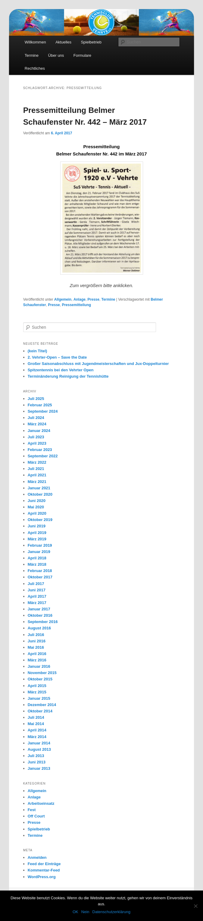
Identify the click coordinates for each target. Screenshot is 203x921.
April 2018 (37, 558)
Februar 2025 (40, 405)
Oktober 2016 (40, 615)
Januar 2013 (39, 768)
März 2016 (37, 660)
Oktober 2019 (40, 519)
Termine (32, 55)
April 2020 (37, 513)
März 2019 (37, 539)
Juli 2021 (36, 468)
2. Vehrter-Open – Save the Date (57, 357)
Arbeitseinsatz (41, 803)
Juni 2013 (36, 762)
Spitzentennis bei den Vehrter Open (61, 370)
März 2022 (37, 462)
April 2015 (37, 685)
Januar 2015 (39, 698)
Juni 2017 (36, 590)
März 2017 (37, 602)
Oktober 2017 (40, 577)
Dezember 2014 (42, 704)
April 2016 (37, 653)
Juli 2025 (36, 398)
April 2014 (37, 730)
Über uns (56, 55)
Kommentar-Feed (44, 870)
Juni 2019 (36, 526)
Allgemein (62, 299)
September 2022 (43, 456)
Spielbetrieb (91, 42)
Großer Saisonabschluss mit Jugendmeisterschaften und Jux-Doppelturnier (98, 363)
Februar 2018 (40, 570)
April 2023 (37, 443)
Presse (93, 299)
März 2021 (37, 481)
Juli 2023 (36, 437)
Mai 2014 (36, 723)
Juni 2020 (36, 500)
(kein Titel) (37, 351)
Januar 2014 (39, 743)
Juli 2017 (36, 583)
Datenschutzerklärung (111, 912)
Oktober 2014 (40, 711)
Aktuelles (63, 42)
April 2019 (37, 532)
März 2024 (37, 424)
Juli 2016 (36, 634)
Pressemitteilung (76, 305)
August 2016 (39, 628)
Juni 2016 (36, 641)
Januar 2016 (39, 666)
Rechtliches (35, 68)
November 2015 (42, 672)
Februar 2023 (40, 449)
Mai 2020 (36, 507)
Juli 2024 (36, 417)
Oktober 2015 (40, 679)
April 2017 (37, 596)
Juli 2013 (36, 755)
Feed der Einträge (44, 864)
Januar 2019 (39, 551)
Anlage (79, 299)
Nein (85, 912)
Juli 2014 (36, 717)
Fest (32, 809)
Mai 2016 (36, 647)
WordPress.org (42, 877)
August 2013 (39, 749)
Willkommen (35, 42)
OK (75, 912)
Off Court (36, 816)
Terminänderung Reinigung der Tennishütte (68, 376)
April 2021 (37, 475)
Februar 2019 (40, 545)
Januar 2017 (39, 609)
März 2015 (37, 692)
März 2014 (37, 736)
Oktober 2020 (40, 494)
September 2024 (43, 411)
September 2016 (43, 621)
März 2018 (37, 564)
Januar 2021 (39, 488)
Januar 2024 (39, 430)
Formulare (82, 55)
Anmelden (37, 857)
